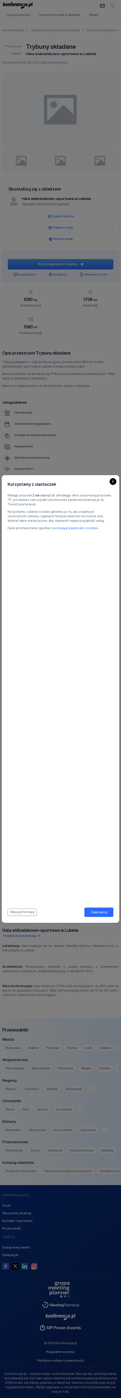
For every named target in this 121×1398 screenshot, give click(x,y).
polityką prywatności (69, 528)
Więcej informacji (22, 912)
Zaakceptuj (99, 912)
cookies (92, 528)
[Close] (113, 481)
